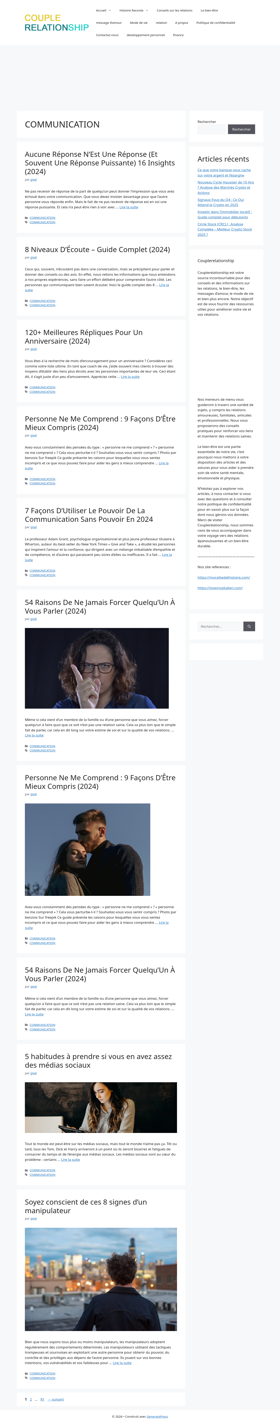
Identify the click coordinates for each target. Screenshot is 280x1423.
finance (178, 35)
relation (161, 23)
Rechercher (207, 121)
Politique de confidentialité (216, 23)
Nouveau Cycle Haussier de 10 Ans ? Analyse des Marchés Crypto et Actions (226, 187)
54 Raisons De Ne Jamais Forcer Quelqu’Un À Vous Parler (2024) (100, 606)
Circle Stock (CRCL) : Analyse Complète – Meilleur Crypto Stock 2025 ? (225, 229)
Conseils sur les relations (175, 10)
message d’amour (109, 23)
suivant (55, 1399)
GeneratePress (157, 1416)
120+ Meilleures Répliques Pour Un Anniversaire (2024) (84, 336)
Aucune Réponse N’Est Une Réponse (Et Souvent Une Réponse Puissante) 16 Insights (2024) (100, 162)
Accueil (105, 10)
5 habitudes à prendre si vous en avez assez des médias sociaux (98, 1060)
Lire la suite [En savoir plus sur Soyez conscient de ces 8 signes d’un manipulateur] (122, 1362)
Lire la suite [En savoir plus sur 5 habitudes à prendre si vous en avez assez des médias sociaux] (70, 1159)
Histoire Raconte (136, 10)
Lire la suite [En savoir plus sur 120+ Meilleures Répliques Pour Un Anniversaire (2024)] (130, 376)
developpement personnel (146, 35)
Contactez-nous (107, 35)
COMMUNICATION (42, 218)
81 (42, 1399)
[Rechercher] (249, 626)
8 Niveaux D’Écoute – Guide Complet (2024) (97, 249)
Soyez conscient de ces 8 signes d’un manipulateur (86, 1206)
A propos (181, 23)
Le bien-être (209, 10)
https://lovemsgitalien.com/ (220, 587)
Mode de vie (139, 23)
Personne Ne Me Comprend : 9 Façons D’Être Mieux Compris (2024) (100, 423)
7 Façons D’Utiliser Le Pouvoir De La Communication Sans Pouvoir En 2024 (89, 515)
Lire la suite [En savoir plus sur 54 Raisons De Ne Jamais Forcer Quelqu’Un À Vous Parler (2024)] (34, 735)
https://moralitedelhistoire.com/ (224, 577)
